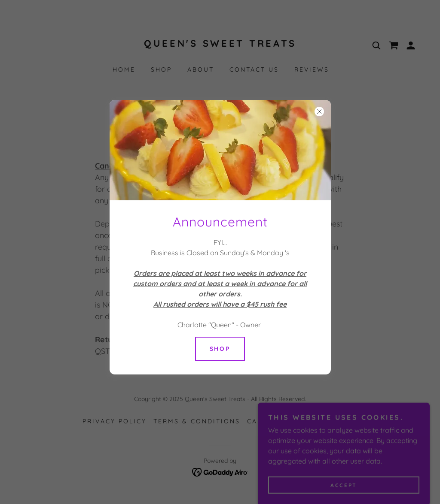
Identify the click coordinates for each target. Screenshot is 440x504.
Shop (220, 349)
